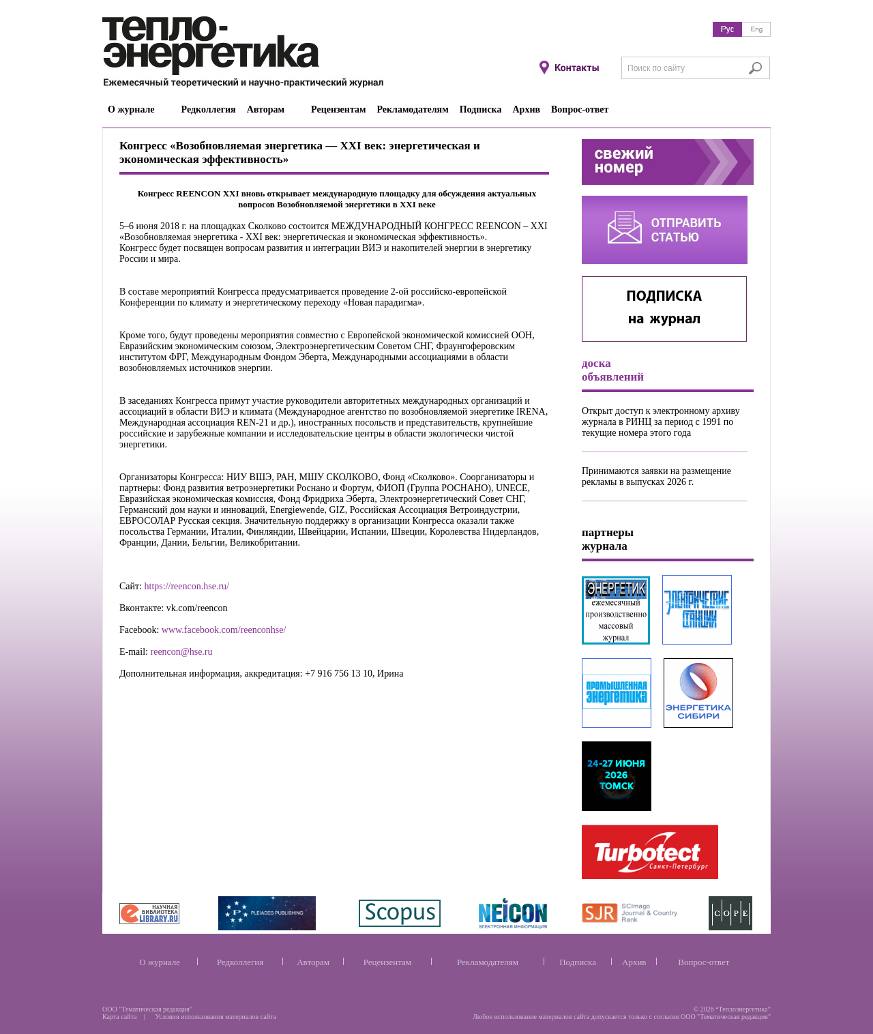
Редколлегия (240, 962)
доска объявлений (613, 370)
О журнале (159, 962)
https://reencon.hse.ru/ (187, 586)
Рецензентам (387, 962)
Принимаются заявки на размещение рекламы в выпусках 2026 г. (656, 476)
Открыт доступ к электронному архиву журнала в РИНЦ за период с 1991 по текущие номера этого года (661, 422)
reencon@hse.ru (182, 652)
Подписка (577, 962)
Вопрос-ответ (703, 962)
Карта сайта (119, 1016)
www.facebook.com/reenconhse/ (224, 630)
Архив (634, 962)
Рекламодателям (487, 962)
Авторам (313, 962)
